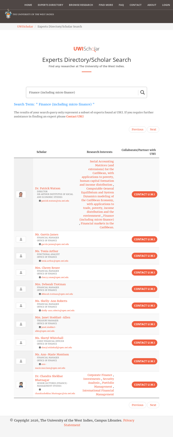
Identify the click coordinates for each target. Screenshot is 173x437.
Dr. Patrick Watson (47, 188)
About (151, 5)
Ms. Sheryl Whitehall (49, 338)
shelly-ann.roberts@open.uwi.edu (57, 310)
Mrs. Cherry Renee (47, 268)
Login (166, 5)
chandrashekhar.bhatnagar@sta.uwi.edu (55, 393)
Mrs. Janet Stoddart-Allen (52, 317)
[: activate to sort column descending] (23, 152)
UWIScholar (25, 26)
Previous (137, 129)
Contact (136, 5)
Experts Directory (50, 5)
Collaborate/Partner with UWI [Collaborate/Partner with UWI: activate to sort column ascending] (139, 152)
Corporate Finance (100, 375)
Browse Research (81, 5)
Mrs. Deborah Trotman (50, 284)
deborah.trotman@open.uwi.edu (57, 294)
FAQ (121, 5)
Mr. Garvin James (46, 234)
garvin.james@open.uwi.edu (55, 244)
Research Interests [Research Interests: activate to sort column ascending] (99, 152)
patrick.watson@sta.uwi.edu (55, 201)
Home (28, 5)
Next (153, 129)
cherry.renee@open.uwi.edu (54, 277)
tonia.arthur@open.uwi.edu (54, 261)
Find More (106, 5)
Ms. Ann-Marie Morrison (52, 354)
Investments (91, 379)
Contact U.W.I (75, 116)
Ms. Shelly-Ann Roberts (51, 301)
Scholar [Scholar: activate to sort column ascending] (42, 152)
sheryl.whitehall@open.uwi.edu (56, 347)
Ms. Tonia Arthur (46, 251)
